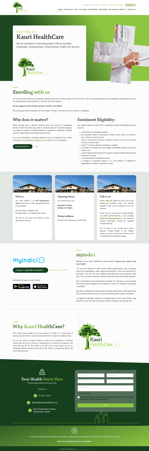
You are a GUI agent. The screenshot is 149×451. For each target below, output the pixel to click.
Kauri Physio (93, 9)
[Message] (105, 388)
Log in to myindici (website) (30, 270)
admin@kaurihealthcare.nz (34, 140)
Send (105, 405)
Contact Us (131, 9)
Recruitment (113, 9)
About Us (122, 9)
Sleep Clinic (103, 9)
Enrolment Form (22, 146)
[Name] (91, 375)
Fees (76, 9)
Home (60, 9)
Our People (83, 9)
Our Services (68, 9)
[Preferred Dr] (120, 381)
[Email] (91, 381)
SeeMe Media (85, 449)
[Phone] (120, 375)
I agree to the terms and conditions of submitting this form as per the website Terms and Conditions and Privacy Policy (107, 398)
